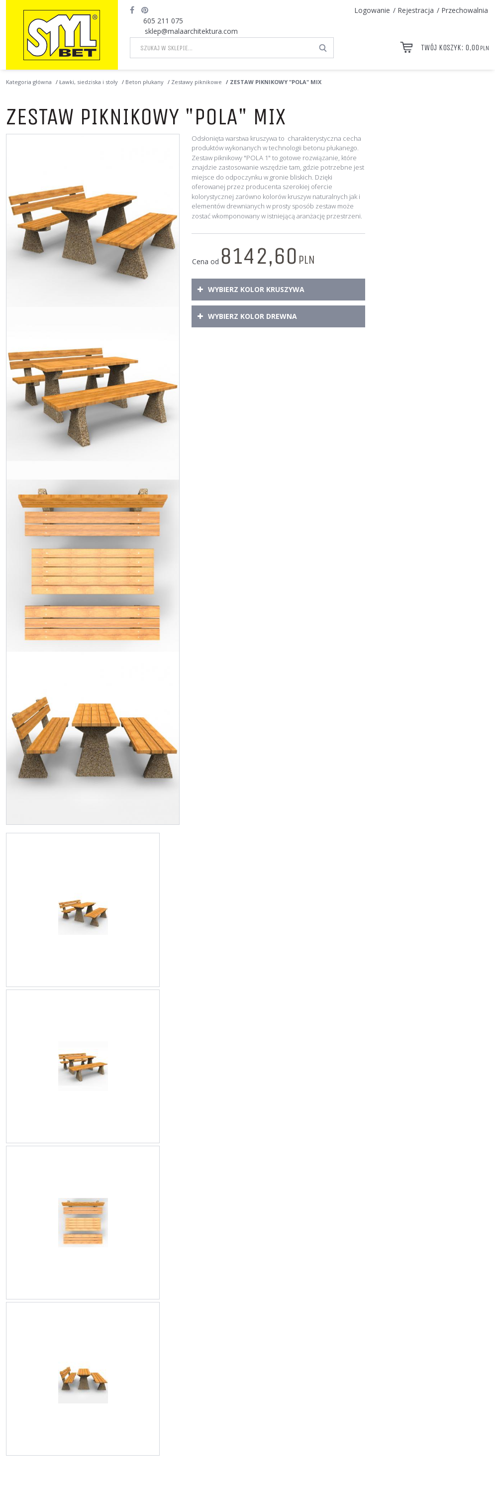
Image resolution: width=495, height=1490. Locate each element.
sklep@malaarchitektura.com (191, 31)
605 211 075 (163, 20)
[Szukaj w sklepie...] (221, 48)
